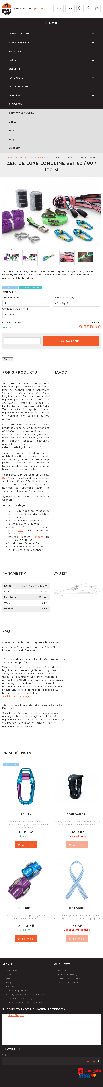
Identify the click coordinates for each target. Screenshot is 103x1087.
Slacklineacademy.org (15, 696)
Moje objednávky (67, 974)
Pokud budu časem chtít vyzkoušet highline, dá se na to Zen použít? (33, 661)
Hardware (55, 77)
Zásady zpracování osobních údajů (26, 994)
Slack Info (12, 978)
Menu (51, 23)
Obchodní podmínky (18, 990)
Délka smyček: (11, 297)
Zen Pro (7, 478)
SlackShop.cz (16, 1015)
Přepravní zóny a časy (19, 998)
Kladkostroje (18, 86)
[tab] (33, 642)
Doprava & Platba (21, 113)
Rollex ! (14, 69)
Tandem (38, 537)
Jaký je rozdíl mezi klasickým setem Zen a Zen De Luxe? (33, 707)
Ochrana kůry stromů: (15, 308)
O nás (12, 121)
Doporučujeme (55, 33)
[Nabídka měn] (69, 8)
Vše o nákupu (14, 970)
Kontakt (14, 148)
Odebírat (92, 1061)
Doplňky (55, 95)
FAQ (11, 139)
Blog (12, 130)
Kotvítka (14, 51)
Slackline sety (55, 42)
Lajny (55, 60)
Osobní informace (67, 982)
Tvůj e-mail (8, 1055)
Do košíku (71, 341)
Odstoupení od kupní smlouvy (24, 1002)
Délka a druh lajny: (64, 297)
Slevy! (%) (15, 104)
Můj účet (62, 970)
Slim (43, 520)
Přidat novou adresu (69, 978)
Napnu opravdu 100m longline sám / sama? (31, 642)
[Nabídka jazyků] (58, 8)
